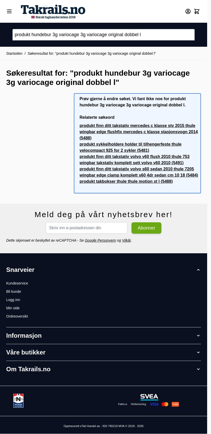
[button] (103, 270)
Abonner (146, 228)
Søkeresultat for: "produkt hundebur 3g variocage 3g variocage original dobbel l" (92, 53)
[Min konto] (188, 11)
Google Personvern (100, 240)
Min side (13, 308)
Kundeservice (17, 283)
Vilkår (126, 240)
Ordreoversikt (17, 316)
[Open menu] (9, 11)
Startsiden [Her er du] (14, 53)
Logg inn (13, 300)
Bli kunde (13, 291)
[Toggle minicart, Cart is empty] (197, 11)
